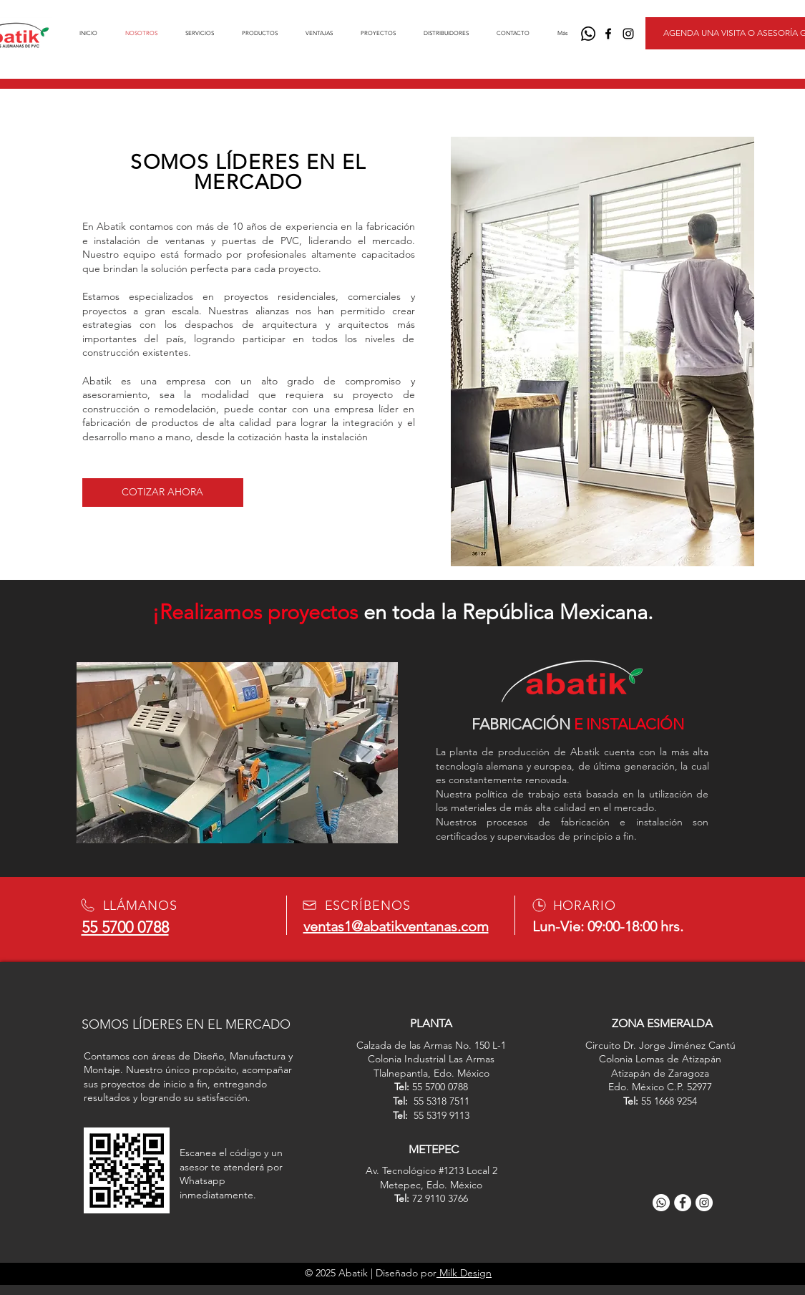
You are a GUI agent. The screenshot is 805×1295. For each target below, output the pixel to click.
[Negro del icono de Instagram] (628, 33)
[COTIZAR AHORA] (162, 492)
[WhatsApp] (588, 33)
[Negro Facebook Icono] (608, 33)
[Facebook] (682, 1202)
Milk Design (464, 1272)
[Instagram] (704, 1202)
